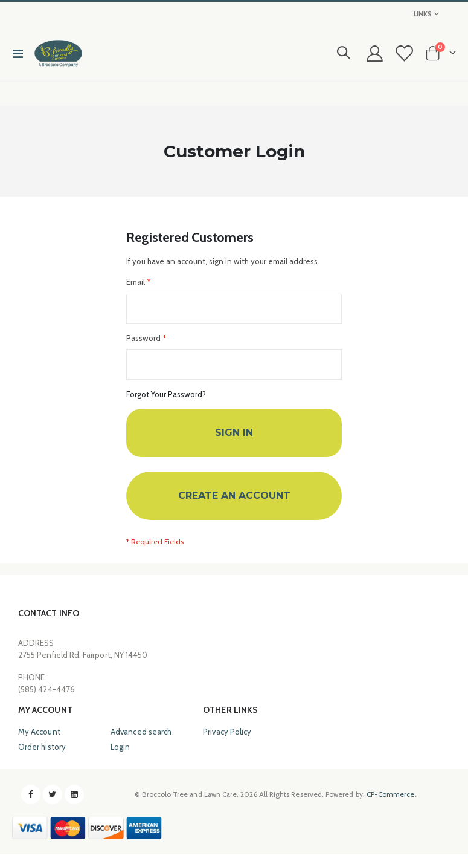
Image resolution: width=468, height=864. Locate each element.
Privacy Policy (227, 741)
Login (120, 756)
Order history (42, 756)
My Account (39, 741)
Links (423, 14)
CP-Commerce (391, 804)
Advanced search (141, 741)
